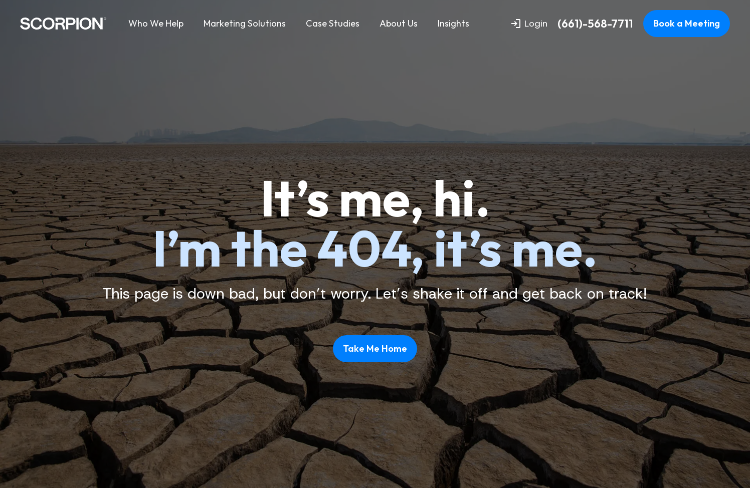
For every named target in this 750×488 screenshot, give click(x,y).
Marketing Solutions (245, 23)
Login (529, 24)
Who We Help (155, 23)
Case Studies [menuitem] (332, 23)
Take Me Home (375, 348)
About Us (399, 23)
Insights (453, 23)
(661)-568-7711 (595, 24)
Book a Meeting (686, 23)
